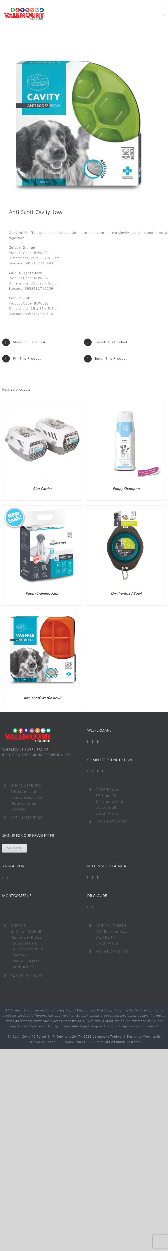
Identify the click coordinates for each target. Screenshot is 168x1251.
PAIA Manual (98, 1041)
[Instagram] (98, 741)
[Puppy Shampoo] (126, 403)
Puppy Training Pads (42, 593)
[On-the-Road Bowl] (126, 508)
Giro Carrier (42, 488)
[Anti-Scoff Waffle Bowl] (42, 612)
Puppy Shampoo (126, 488)
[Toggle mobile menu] (165, 14)
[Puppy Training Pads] (42, 508)
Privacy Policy (73, 1041)
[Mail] (3, 767)
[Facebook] (88, 741)
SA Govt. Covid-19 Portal (26, 1036)
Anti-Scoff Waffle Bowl (42, 698)
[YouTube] (93, 741)
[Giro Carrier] (42, 403)
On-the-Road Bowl (126, 593)
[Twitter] (93, 771)
